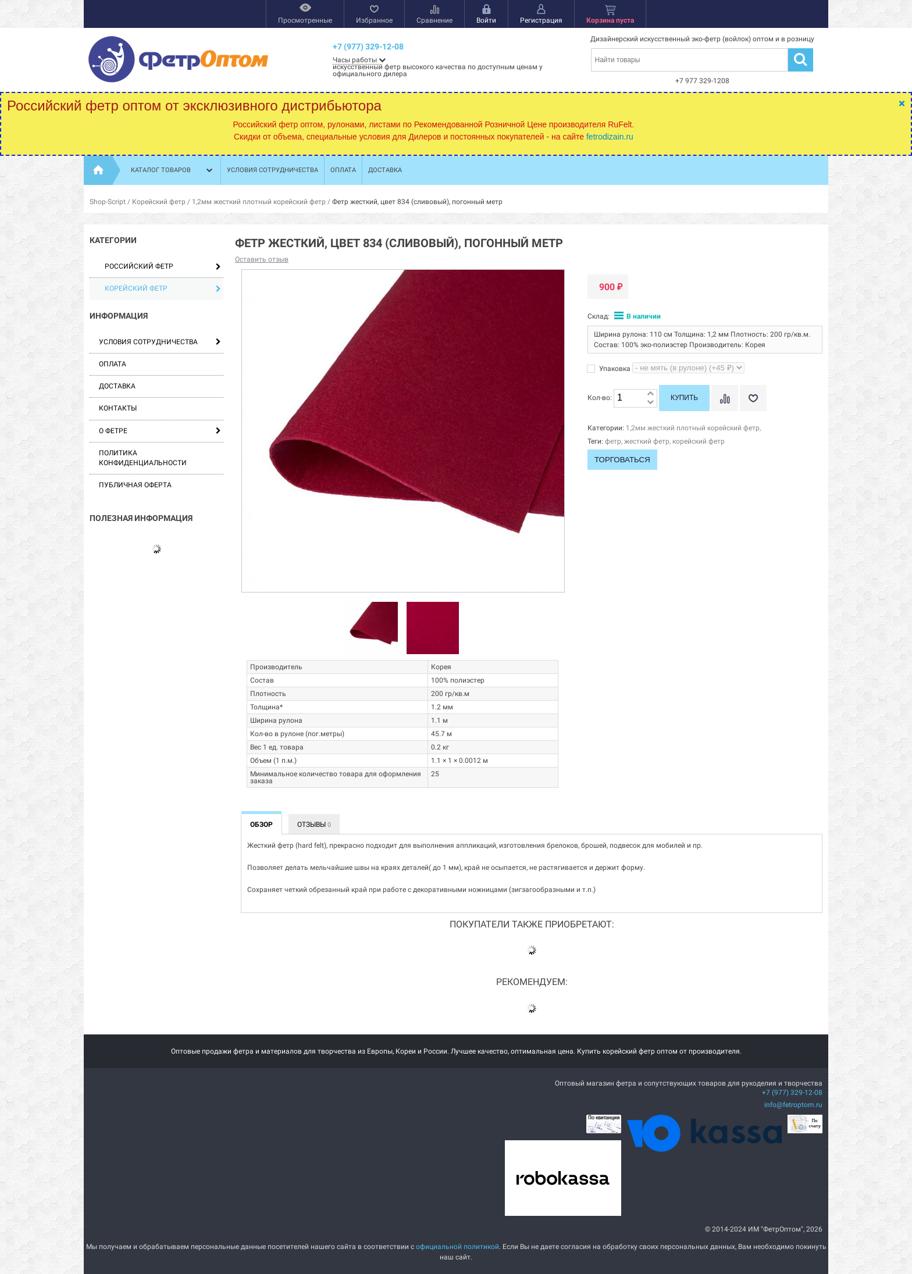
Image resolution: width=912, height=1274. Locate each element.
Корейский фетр (159, 202)
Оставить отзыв (261, 259)
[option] (371, 628)
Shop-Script (108, 202)
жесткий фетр (646, 441)
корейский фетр (698, 441)
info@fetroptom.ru (793, 1105)
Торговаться (622, 459)
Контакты (118, 408)
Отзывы (314, 824)
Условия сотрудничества (272, 170)
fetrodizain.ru (609, 136)
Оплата (343, 170)
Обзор (261, 824)
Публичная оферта (135, 485)
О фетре (113, 431)
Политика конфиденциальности (143, 458)
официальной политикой (457, 1247)
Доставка (385, 170)
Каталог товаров (173, 170)
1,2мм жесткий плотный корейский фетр (259, 202)
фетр (613, 441)
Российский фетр (163, 266)
